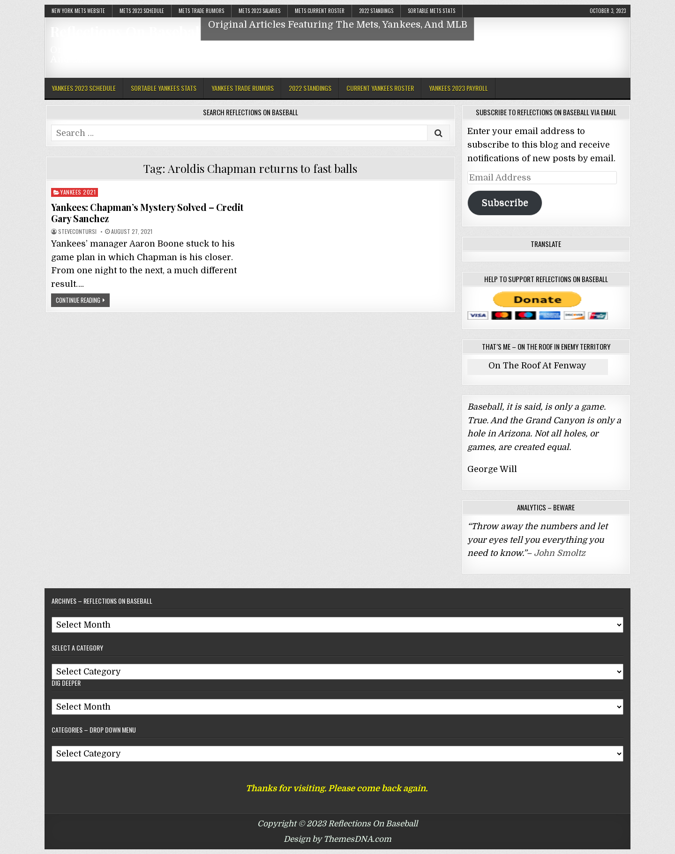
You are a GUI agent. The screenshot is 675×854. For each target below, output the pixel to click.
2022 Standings (376, 11)
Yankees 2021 (78, 192)
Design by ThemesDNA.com (337, 839)
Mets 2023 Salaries (259, 11)
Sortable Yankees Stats (163, 88)
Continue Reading (78, 300)
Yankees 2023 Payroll (458, 88)
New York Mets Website (78, 11)
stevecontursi (77, 231)
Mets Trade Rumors (201, 11)
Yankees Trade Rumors (242, 88)
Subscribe (504, 202)
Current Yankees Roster (380, 88)
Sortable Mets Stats (431, 11)
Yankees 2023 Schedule (84, 88)
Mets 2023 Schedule (142, 11)
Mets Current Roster (320, 11)
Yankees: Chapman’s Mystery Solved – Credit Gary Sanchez (147, 213)
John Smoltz (559, 553)
